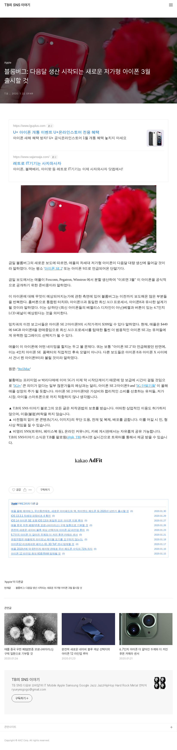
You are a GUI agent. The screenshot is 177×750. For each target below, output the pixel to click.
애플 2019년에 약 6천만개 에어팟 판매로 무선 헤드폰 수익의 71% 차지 (51, 548)
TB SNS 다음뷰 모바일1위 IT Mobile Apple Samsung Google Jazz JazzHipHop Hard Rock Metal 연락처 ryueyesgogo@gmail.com (79, 687)
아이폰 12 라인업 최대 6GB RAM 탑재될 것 (36, 553)
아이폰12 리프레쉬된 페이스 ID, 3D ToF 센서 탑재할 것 (42, 544)
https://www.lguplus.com (29, 126)
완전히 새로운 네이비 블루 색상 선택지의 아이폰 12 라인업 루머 (48, 529)
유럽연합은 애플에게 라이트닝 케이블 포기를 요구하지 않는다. (47, 539)
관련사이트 (10, 727)
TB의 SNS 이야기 (17, 5)
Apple (14, 503)
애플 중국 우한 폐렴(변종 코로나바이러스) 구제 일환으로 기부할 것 (49, 525)
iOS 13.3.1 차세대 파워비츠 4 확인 (31, 515)
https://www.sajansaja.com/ (31, 157)
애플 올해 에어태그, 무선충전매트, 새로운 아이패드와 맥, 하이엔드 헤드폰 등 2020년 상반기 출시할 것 (70, 511)
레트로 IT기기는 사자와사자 (37, 163)
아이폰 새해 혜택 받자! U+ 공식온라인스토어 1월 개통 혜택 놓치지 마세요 (69, 138)
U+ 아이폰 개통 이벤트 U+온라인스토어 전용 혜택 (56, 132)
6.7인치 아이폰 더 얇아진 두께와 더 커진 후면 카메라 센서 (44, 534)
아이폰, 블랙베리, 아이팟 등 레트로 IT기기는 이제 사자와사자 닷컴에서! (68, 169)
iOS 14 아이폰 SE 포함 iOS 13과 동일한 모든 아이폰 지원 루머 (47, 520)
